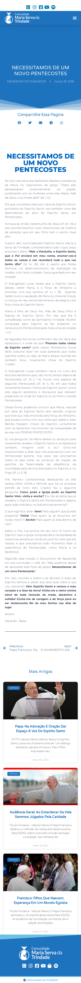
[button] (75, 18)
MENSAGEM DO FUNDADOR (26, 81)
